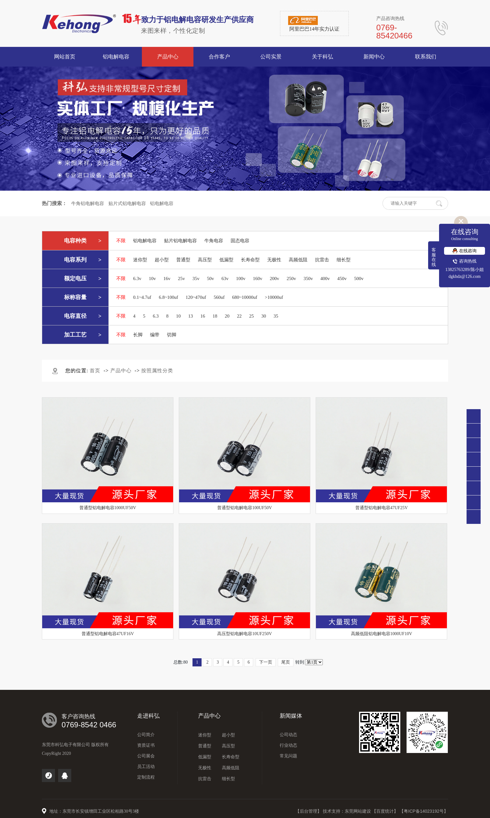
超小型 (162, 259)
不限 (121, 240)
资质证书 (146, 745)
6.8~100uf (168, 297)
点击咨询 (474, 459)
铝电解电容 (161, 203)
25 (251, 316)
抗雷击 (322, 259)
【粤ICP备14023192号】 (423, 811)
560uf (219, 297)
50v (210, 278)
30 (263, 316)
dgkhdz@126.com (464, 276)
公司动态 (288, 734)
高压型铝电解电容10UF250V (244, 633)
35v (196, 278)
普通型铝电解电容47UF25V (381, 507)
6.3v (137, 278)
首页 (95, 370)
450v (342, 278)
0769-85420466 (474, 431)
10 (178, 316)
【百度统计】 (385, 811)
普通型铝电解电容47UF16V (108, 633)
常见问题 (288, 756)
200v (274, 278)
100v (240, 278)
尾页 (285, 662)
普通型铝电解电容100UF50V (244, 507)
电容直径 (75, 316)
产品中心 (121, 370)
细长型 (344, 259)
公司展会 (146, 756)
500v (358, 278)
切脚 (171, 334)
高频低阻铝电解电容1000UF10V (381, 633)
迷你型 (140, 259)
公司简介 (146, 734)
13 (190, 316)
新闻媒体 (291, 716)
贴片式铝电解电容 (127, 203)
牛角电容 (213, 240)
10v (152, 278)
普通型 (183, 259)
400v (325, 278)
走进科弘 (148, 716)
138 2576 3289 (474, 445)
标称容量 (75, 297)
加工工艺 (75, 335)
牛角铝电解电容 (87, 203)
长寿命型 (250, 259)
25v (181, 278)
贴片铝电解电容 (180, 240)
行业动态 (288, 745)
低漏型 (226, 259)
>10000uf (274, 297)
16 (202, 316)
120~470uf (196, 297)
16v (167, 278)
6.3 (156, 316)
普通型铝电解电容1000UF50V (107, 507)
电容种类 (75, 241)
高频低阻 (298, 259)
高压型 (205, 259)
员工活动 (146, 766)
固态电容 (240, 240)
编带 (154, 334)
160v (257, 278)
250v (291, 278)
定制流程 (146, 777)
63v (225, 278)
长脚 (137, 334)
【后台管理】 (309, 811)
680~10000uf (245, 297)
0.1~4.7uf (142, 297)
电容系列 (75, 260)
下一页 (265, 662)
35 (275, 316)
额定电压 (75, 278)
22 (239, 316)
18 (214, 316)
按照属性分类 (157, 370)
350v (308, 278)
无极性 (274, 259)
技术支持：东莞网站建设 (347, 811)
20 (227, 316)
